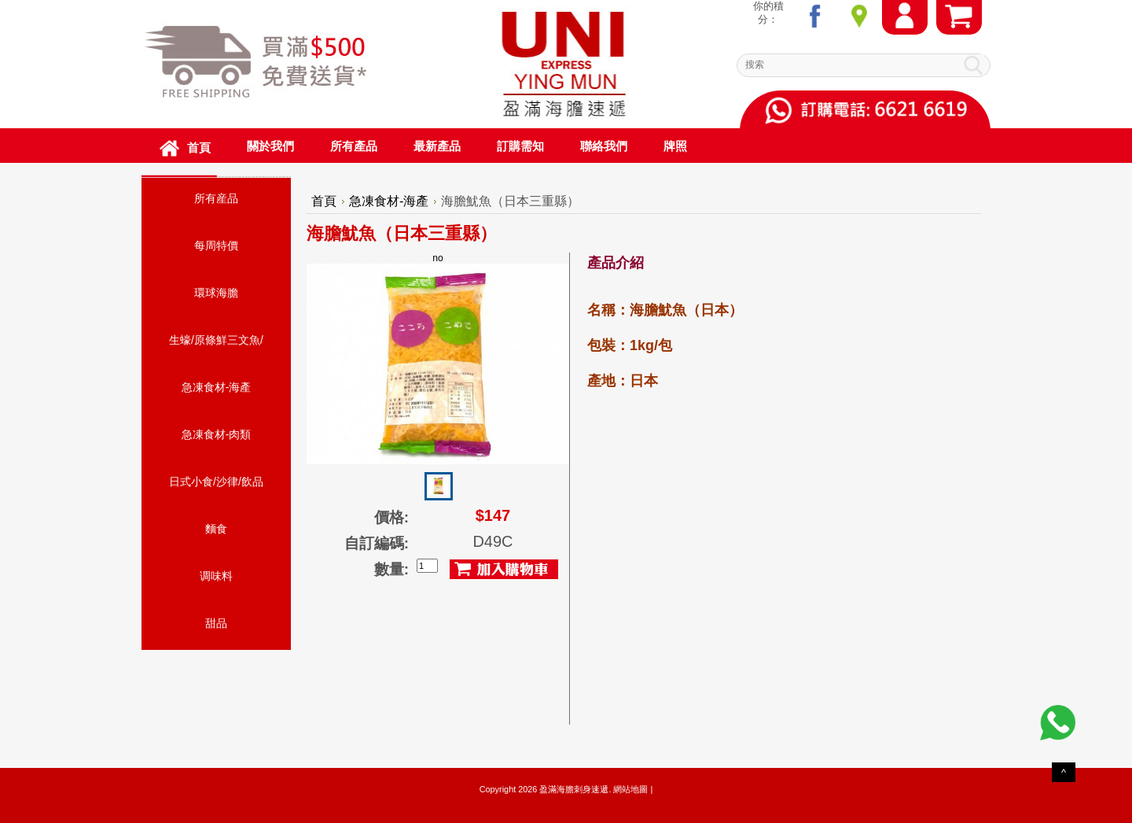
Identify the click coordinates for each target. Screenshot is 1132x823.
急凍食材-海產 (217, 387)
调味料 (216, 576)
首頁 (323, 201)
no (438, 358)
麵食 (216, 528)
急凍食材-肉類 (217, 434)
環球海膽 (216, 292)
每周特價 (216, 245)
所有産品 (216, 198)
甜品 (216, 623)
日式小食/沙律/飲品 (216, 481)
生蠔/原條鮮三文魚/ (216, 340)
